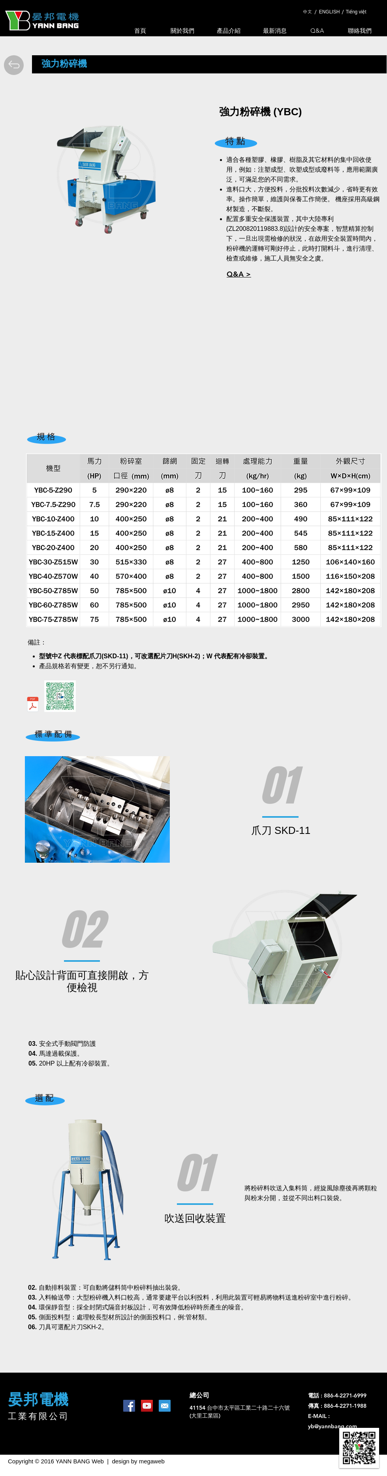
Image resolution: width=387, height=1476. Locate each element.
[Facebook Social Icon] (129, 1406)
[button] (239, 274)
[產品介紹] (228, 30)
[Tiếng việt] (356, 12)
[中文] (307, 12)
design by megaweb (138, 1461)
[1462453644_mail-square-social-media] (165, 1406)
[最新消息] (275, 30)
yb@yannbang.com (332, 1426)
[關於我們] (182, 30)
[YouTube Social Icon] (147, 1406)
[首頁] (140, 30)
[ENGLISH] (329, 12)
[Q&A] (317, 30)
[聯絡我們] (359, 30)
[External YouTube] (192, 358)
